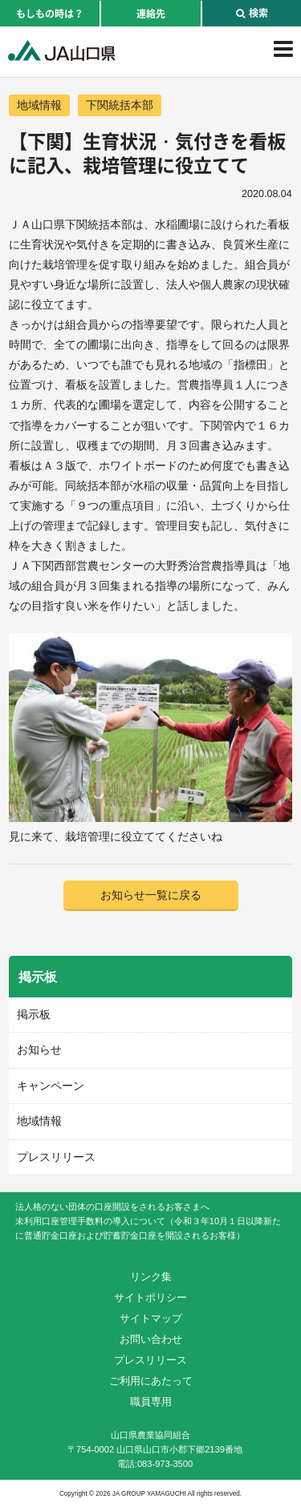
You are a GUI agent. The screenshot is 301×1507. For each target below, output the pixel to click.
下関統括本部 (119, 105)
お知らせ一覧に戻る (150, 895)
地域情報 (39, 105)
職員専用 (151, 1402)
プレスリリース (56, 1156)
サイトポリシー (150, 1297)
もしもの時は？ (49, 13)
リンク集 (151, 1277)
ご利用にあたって (151, 1381)
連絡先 (150, 13)
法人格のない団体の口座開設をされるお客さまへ (112, 1206)
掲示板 (34, 1014)
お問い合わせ (151, 1339)
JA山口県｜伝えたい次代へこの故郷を (61, 50)
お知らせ (39, 1049)
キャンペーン (50, 1085)
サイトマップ (151, 1318)
